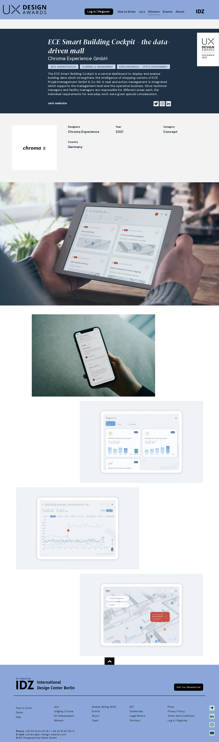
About (180, 11)
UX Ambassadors (64, 716)
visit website (57, 103)
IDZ (132, 707)
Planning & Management (97, 66)
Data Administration (63, 66)
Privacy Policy (176, 711)
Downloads (136, 711)
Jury (142, 11)
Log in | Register (99, 11)
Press (171, 707)
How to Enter (127, 11)
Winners (154, 11)
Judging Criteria (63, 711)
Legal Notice (137, 716)
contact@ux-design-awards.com (45, 734)
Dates (19, 712)
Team (95, 720)
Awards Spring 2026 (104, 707)
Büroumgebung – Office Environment (143, 66)
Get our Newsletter (189, 687)
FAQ (18, 717)
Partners (135, 720)
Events (168, 11)
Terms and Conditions (181, 716)
